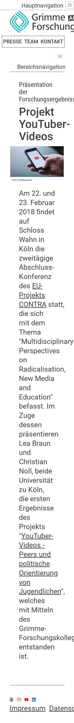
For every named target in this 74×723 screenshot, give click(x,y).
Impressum (27, 708)
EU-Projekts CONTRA (32, 295)
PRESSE (12, 42)
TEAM (31, 42)
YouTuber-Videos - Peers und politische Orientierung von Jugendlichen (40, 564)
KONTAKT (52, 42)
